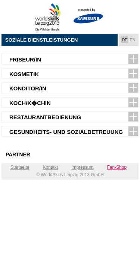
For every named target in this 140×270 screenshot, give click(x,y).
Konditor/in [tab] (27, 88)
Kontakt (50, 167)
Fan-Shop (117, 167)
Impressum (82, 167)
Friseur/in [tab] (25, 59)
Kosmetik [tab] (24, 74)
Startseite (19, 167)
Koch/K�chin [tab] (30, 103)
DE (125, 40)
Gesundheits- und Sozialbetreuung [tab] (66, 132)
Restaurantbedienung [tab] (45, 117)
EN (133, 40)
